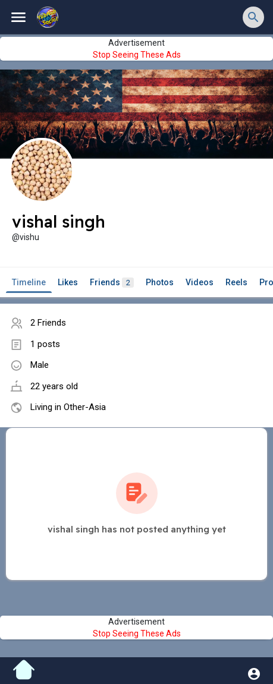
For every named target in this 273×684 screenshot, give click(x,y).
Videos (200, 282)
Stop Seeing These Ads (137, 54)
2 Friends (48, 322)
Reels (236, 282)
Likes (68, 282)
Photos (160, 282)
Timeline (29, 282)
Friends (112, 283)
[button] (253, 17)
